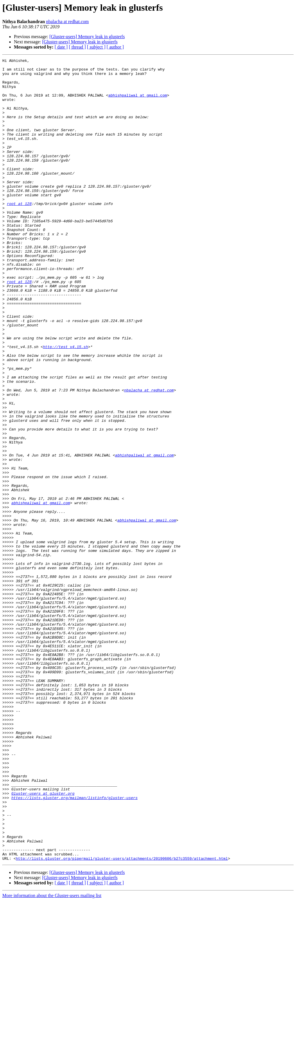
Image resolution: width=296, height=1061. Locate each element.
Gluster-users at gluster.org (42, 940)
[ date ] (61, 47)
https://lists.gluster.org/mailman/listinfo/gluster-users (74, 946)
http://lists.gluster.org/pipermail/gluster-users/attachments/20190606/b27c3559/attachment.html (122, 1018)
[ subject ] (96, 47)
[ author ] (115, 47)
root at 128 (19, 233)
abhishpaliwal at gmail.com (137, 103)
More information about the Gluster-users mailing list (51, 1055)
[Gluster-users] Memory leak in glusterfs (87, 36)
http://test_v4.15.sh (65, 404)
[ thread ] (77, 47)
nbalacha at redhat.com (67, 21)
